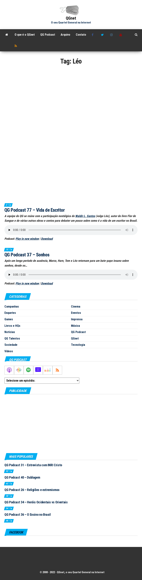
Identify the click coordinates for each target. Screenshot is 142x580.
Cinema (75, 306)
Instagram (112, 34)
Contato (81, 34)
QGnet (71, 18)
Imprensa (76, 319)
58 (7, 496)
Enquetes (10, 313)
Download (47, 238)
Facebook (93, 34)
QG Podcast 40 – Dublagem (22, 477)
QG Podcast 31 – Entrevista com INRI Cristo (33, 465)
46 (7, 520)
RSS (16, 45)
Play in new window (27, 238)
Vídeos (8, 351)
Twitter (102, 34)
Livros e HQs (12, 325)
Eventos (76, 313)
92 (7, 471)
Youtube (121, 34)
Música (75, 325)
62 (7, 483)
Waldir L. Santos (85, 216)
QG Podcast (47, 34)
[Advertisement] (71, 423)
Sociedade (10, 345)
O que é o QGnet (25, 34)
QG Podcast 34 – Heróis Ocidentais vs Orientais (35, 502)
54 (7, 508)
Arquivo (65, 34)
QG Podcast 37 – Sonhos (27, 254)
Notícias (9, 332)
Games (8, 319)
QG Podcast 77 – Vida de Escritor (34, 210)
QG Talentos (12, 338)
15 (7, 249)
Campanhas (11, 306)
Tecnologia (78, 345)
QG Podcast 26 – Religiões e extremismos (32, 490)
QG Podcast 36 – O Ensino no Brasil (27, 514)
